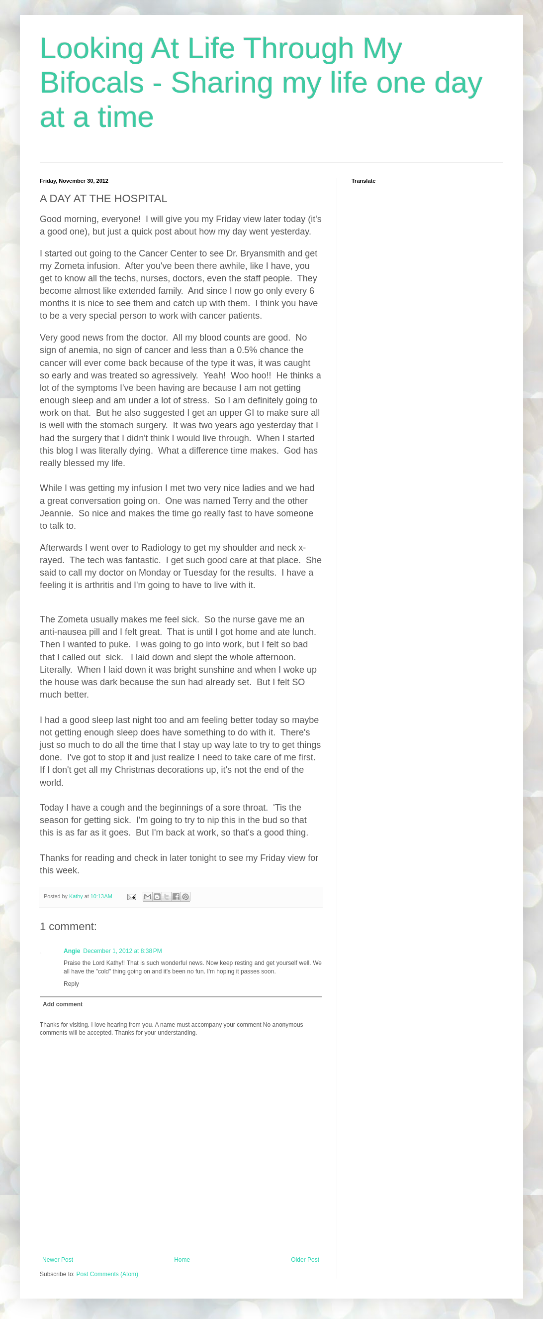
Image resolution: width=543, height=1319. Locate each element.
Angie (72, 951)
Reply (71, 983)
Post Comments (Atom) (107, 1274)
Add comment (63, 1004)
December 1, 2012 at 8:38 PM (122, 951)
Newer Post (57, 1259)
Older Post (305, 1259)
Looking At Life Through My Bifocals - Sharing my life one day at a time (261, 82)
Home (182, 1259)
